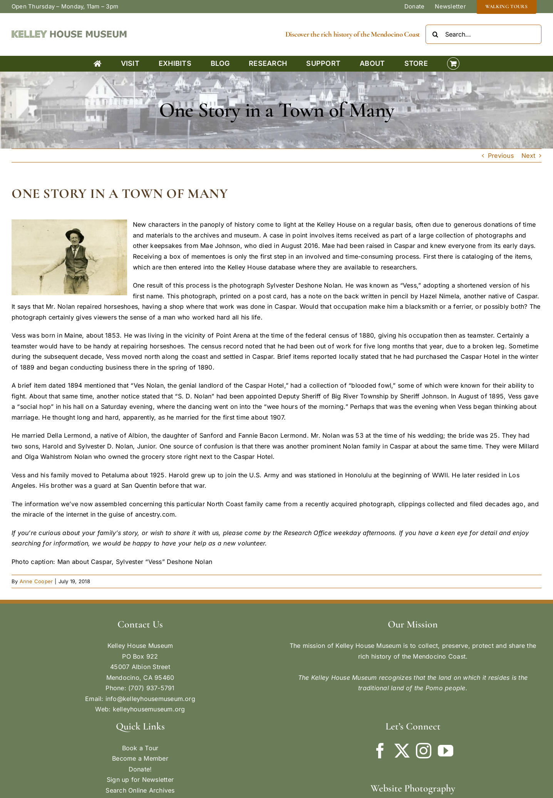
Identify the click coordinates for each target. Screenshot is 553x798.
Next (528, 155)
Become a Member (140, 758)
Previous (501, 155)
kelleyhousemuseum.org (149, 709)
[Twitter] (402, 750)
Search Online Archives (140, 790)
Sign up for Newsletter (140, 779)
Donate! (140, 769)
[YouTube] (445, 750)
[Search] (435, 34)
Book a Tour (140, 748)
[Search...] (483, 34)
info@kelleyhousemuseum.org (150, 699)
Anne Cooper (36, 581)
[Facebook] (380, 750)
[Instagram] (423, 750)
